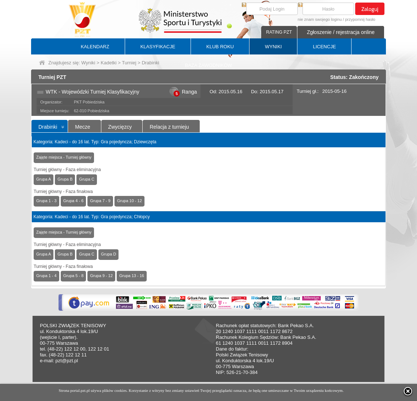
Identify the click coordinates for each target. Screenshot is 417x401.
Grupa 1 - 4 (46, 275)
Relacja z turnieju (169, 127)
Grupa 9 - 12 (101, 275)
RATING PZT (279, 32)
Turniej (129, 62)
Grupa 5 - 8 (73, 275)
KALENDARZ (95, 46)
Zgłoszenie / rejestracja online (341, 32)
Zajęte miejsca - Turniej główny (63, 157)
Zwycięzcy (120, 127)
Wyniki (88, 62)
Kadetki (108, 62)
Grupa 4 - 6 (73, 200)
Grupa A (43, 179)
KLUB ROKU (220, 46)
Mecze (82, 127)
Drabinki (47, 127)
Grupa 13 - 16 (131, 275)
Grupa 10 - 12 (129, 200)
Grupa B (64, 179)
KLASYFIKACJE (157, 46)
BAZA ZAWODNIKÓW (208, 65)
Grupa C (86, 179)
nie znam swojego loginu (320, 19)
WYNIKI (273, 46)
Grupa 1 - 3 (46, 200)
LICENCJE (324, 46)
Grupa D (108, 254)
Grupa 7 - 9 (100, 200)
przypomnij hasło (360, 19)
